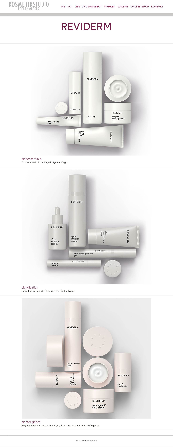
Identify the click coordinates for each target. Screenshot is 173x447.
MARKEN (109, 6)
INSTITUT (67, 6)
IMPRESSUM (80, 440)
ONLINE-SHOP (140, 6)
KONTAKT (157, 6)
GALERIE (123, 6)
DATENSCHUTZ (91, 440)
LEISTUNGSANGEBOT (88, 6)
